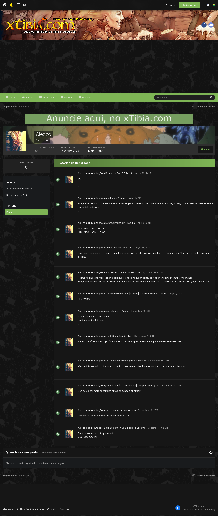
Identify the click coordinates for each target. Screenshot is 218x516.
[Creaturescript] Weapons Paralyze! (138, 386)
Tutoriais (48, 98)
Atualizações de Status (19, 189)
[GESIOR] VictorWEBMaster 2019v (147, 294)
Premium (122, 199)
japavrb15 (110, 312)
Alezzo (81, 174)
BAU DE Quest (124, 174)
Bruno (108, 174)
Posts (9, 213)
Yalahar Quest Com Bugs (133, 273)
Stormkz (109, 273)
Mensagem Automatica (133, 361)
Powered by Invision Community (198, 511)
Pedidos (86, 98)
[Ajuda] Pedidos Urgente (132, 429)
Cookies (64, 510)
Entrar (171, 5)
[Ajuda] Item (125, 337)
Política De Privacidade (30, 510)
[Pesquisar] (165, 98)
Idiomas (8, 510)
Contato (51, 510)
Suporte (68, 98)
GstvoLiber (111, 248)
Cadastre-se (189, 5)
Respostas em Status (17, 196)
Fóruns (29, 98)
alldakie (109, 429)
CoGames (110, 361)
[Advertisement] (109, 67)
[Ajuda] (125, 312)
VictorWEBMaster (114, 294)
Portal (11, 98)
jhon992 (109, 337)
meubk (109, 199)
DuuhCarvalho (113, 224)
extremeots (111, 411)
